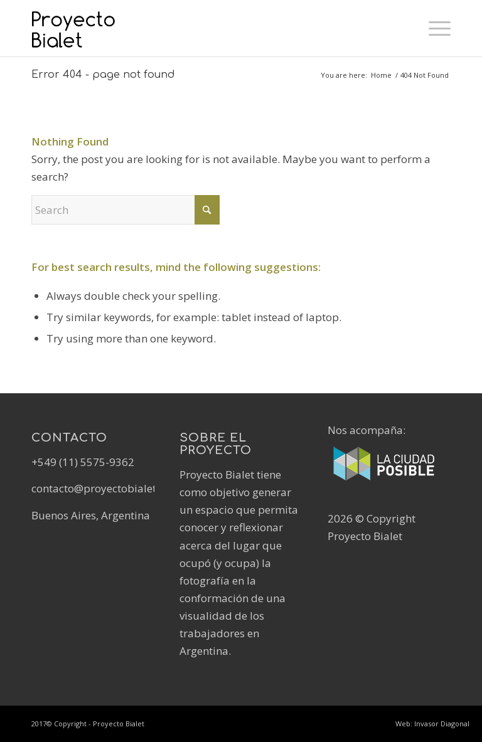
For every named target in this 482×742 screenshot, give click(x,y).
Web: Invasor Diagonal (432, 723)
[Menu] (433, 28)
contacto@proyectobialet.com (105, 488)
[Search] (125, 210)
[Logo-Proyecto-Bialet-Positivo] (92, 28)
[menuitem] (433, 28)
